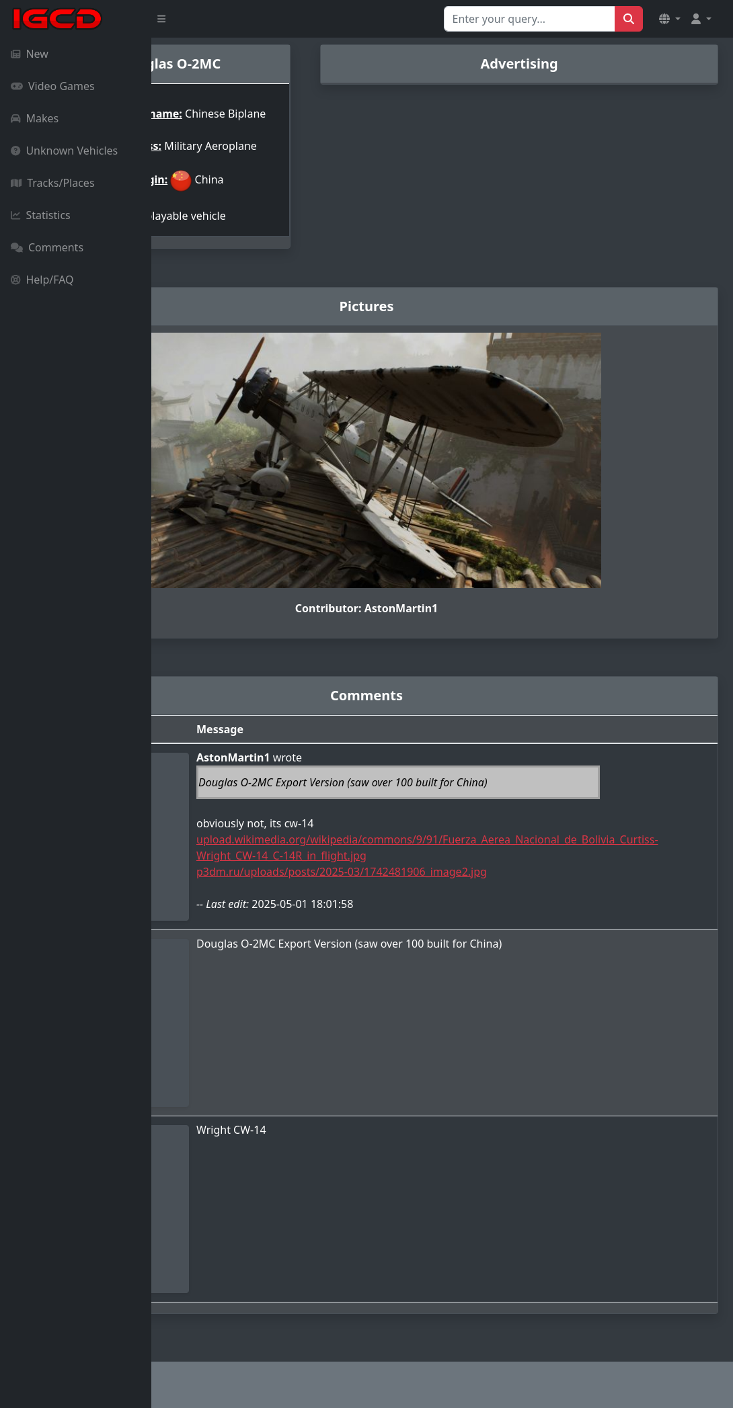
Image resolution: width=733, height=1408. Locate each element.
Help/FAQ (42, 279)
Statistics (41, 215)
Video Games (53, 86)
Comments (47, 247)
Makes (35, 118)
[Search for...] (529, 19)
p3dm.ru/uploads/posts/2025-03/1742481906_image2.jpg (439, 880)
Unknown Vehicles (64, 150)
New (29, 53)
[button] (670, 18)
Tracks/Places (53, 182)
